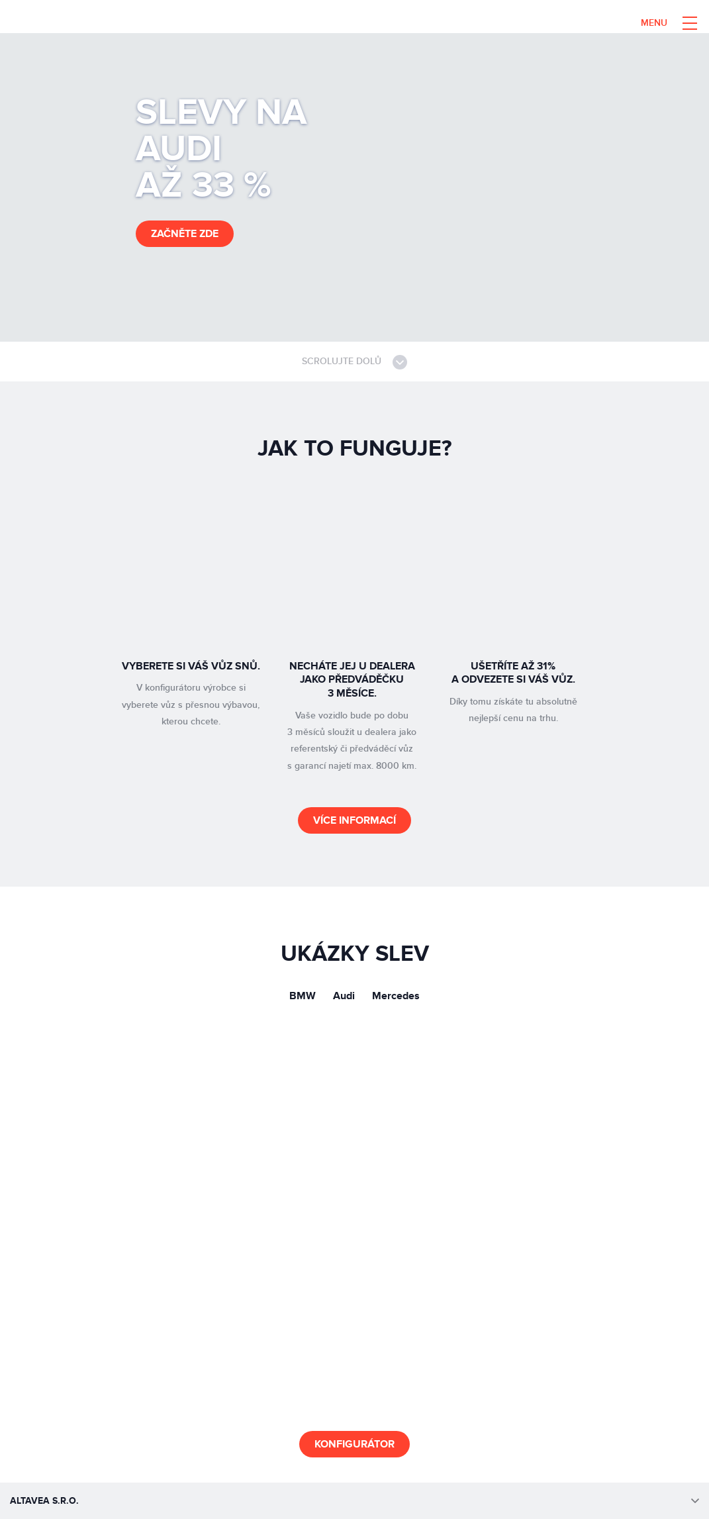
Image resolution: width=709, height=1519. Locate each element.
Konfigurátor (354, 1444)
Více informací (354, 820)
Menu (654, 22)
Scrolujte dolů (354, 362)
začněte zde (184, 233)
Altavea (103, 23)
